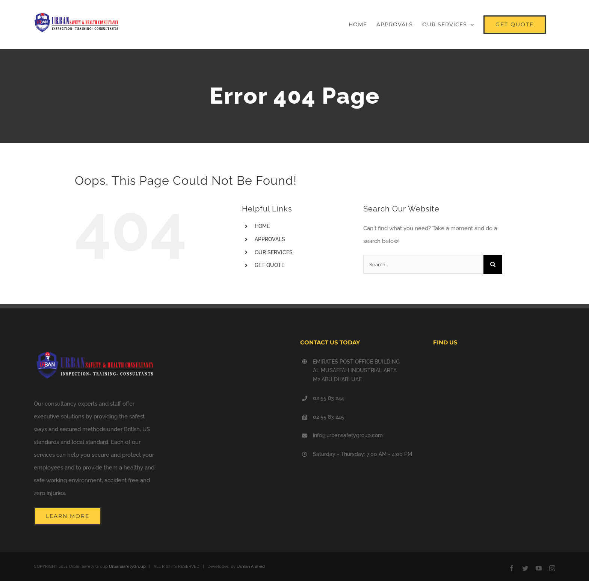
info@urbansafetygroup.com (348, 435)
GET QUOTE (269, 265)
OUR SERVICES (274, 252)
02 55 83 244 (328, 398)
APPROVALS (270, 239)
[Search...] (423, 264)
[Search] (492, 264)
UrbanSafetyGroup (127, 566)
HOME (262, 226)
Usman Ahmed (251, 566)
